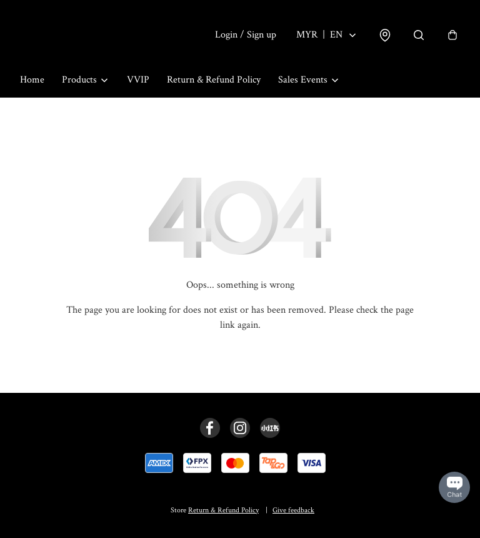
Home (32, 79)
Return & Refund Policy (214, 79)
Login (245, 34)
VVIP (138, 79)
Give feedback (293, 510)
